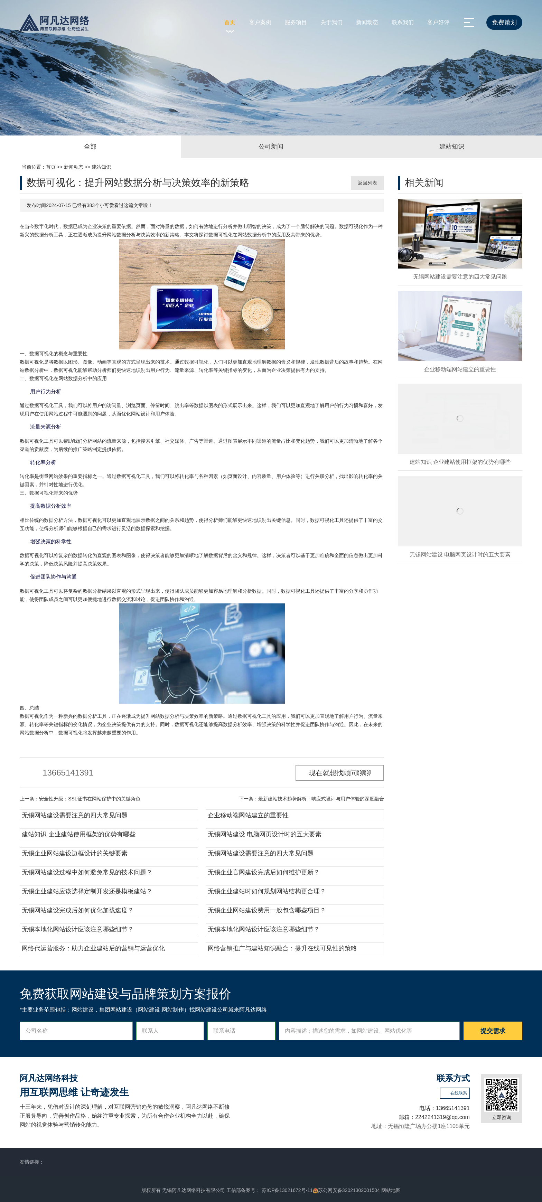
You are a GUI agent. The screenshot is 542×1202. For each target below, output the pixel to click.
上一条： (80, 798)
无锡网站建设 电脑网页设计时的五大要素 (264, 834)
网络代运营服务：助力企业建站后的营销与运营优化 (93, 948)
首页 (229, 22)
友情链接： (32, 1162)
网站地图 (391, 1190)
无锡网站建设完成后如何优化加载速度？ (78, 910)
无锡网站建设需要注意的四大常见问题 (75, 815)
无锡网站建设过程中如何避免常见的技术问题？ (87, 872)
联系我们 (403, 22)
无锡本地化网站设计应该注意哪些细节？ (78, 929)
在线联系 (458, 1093)
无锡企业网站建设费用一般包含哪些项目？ (267, 910)
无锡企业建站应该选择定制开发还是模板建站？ (87, 891)
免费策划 (504, 22)
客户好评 (438, 22)
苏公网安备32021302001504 (346, 1190)
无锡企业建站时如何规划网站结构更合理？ (267, 891)
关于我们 (331, 22)
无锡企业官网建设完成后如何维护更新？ (264, 872)
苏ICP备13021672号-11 (286, 1190)
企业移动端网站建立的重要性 (248, 815)
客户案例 (260, 22)
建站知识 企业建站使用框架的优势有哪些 (79, 834)
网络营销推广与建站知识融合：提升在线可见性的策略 (282, 948)
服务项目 (296, 22)
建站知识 (101, 167)
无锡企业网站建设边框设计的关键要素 (75, 853)
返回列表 (367, 183)
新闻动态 (367, 22)
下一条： (311, 798)
